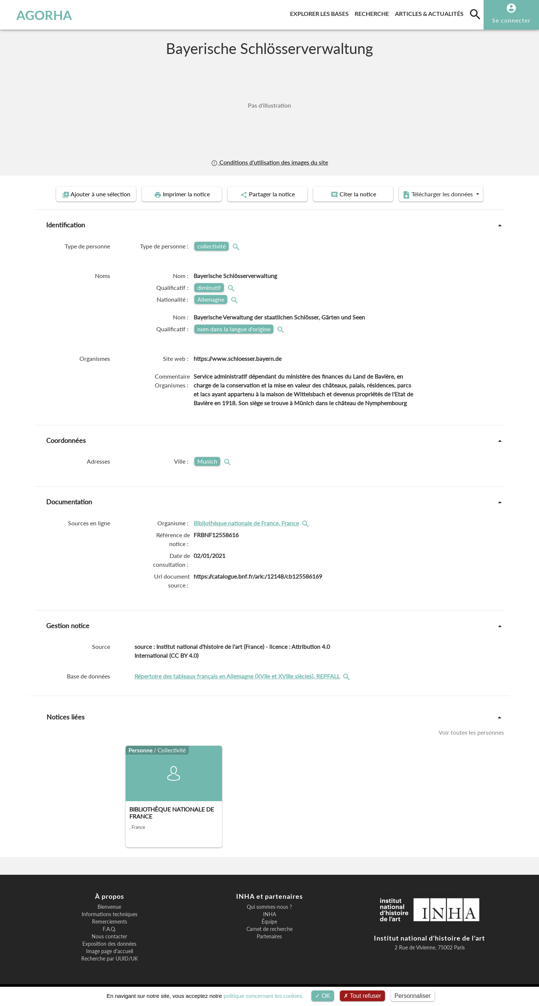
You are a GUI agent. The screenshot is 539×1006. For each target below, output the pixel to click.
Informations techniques (109, 914)
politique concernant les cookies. (264, 996)
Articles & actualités (431, 12)
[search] (475, 14)
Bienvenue (109, 907)
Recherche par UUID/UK (109, 959)
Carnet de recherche (269, 929)
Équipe (269, 922)
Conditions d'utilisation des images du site (269, 162)
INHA (269, 914)
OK (322, 996)
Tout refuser (362, 996)
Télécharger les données (438, 194)
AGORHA (44, 14)
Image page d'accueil (109, 951)
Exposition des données (109, 944)
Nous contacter (109, 936)
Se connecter (511, 20)
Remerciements (109, 922)
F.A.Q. (109, 929)
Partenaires (269, 936)
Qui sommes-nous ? (269, 907)
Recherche (373, 12)
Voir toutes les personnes (471, 732)
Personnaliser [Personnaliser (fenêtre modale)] (413, 996)
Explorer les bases (321, 12)
